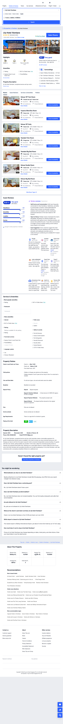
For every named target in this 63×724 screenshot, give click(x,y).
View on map (42, 86)
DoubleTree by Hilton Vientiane (15, 582)
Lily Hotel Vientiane (11, 33)
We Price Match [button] (41, 36)
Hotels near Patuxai (32, 601)
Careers (24, 638)
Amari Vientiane (41, 576)
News (23, 635)
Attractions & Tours (41, 6)
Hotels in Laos (34, 542)
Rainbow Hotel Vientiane (42, 582)
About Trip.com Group (27, 651)
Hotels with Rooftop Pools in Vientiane (16, 620)
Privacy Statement (26, 643)
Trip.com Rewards (46, 635)
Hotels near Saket (11, 592)
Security (44, 646)
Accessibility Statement (28, 646)
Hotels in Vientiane (44, 542)
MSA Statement (26, 648)
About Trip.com (26, 633)
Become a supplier (46, 643)
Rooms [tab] (5, 92)
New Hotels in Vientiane (42, 613)
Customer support (7, 633)
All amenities (6, 77)
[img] (14, 47)
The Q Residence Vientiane (14, 585)
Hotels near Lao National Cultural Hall (16, 604)
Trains (22, 6)
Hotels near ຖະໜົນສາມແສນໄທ (39, 592)
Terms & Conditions (27, 641)
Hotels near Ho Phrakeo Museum (15, 598)
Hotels (27, 542)
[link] (43, 2)
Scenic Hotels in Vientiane (28, 613)
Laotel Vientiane (20, 576)
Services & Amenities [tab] (27, 92)
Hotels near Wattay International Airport (36, 604)
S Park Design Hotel (40, 579)
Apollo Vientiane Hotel (30, 576)
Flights (4, 6)
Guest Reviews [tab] (14, 92)
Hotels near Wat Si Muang (31, 598)
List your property (46, 641)
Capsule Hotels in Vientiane (14, 613)
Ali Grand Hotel (11, 576)
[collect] (60, 704)
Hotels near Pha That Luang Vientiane (16, 601)
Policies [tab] (37, 92)
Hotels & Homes (13, 6)
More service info (7, 638)
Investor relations (46, 633)
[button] (46, 2)
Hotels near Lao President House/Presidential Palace (39, 595)
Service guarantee (7, 635)
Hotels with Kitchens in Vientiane (32, 617)
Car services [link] (29, 6)
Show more (6, 86)
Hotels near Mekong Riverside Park (15, 595)
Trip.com (22, 542)
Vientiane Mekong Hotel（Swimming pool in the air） (20, 579)
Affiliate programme (47, 638)
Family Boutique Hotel (29, 582)
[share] (60, 710)
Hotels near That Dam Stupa (24, 592)
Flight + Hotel (52, 6)
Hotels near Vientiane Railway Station (16, 607)
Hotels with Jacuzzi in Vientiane (15, 617)
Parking (6, 302)
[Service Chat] (60, 715)
